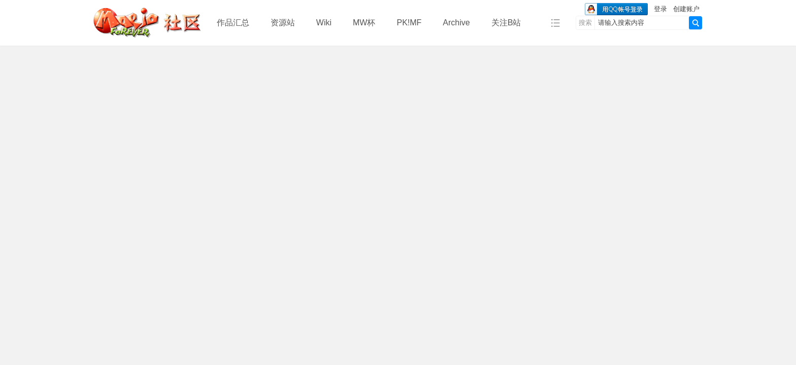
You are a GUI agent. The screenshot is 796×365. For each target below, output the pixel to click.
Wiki (323, 22)
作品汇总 (233, 22)
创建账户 (686, 9)
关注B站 (506, 22)
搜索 (585, 22)
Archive (456, 22)
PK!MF (408, 22)
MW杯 (364, 22)
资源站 (283, 22)
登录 (660, 9)
